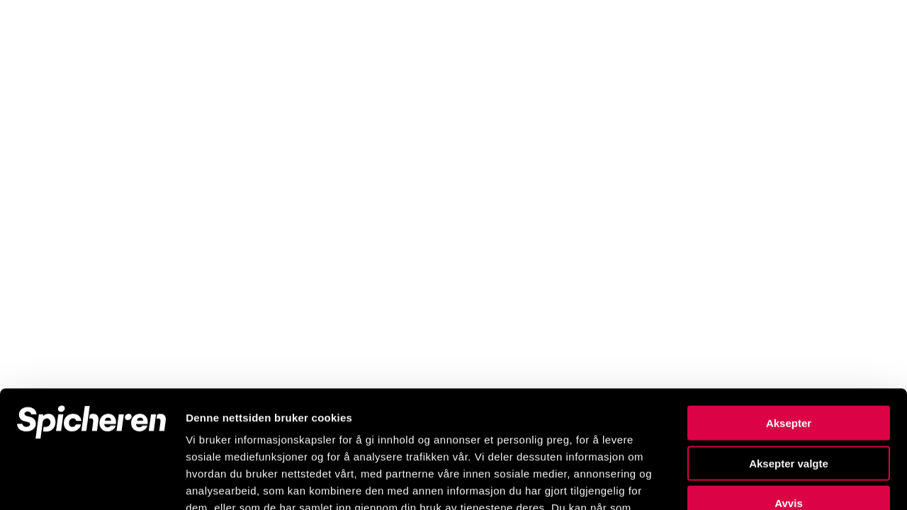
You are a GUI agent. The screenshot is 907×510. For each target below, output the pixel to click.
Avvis (788, 386)
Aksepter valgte (788, 346)
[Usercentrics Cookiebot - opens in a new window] (92, 482)
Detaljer (754, 482)
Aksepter (788, 306)
